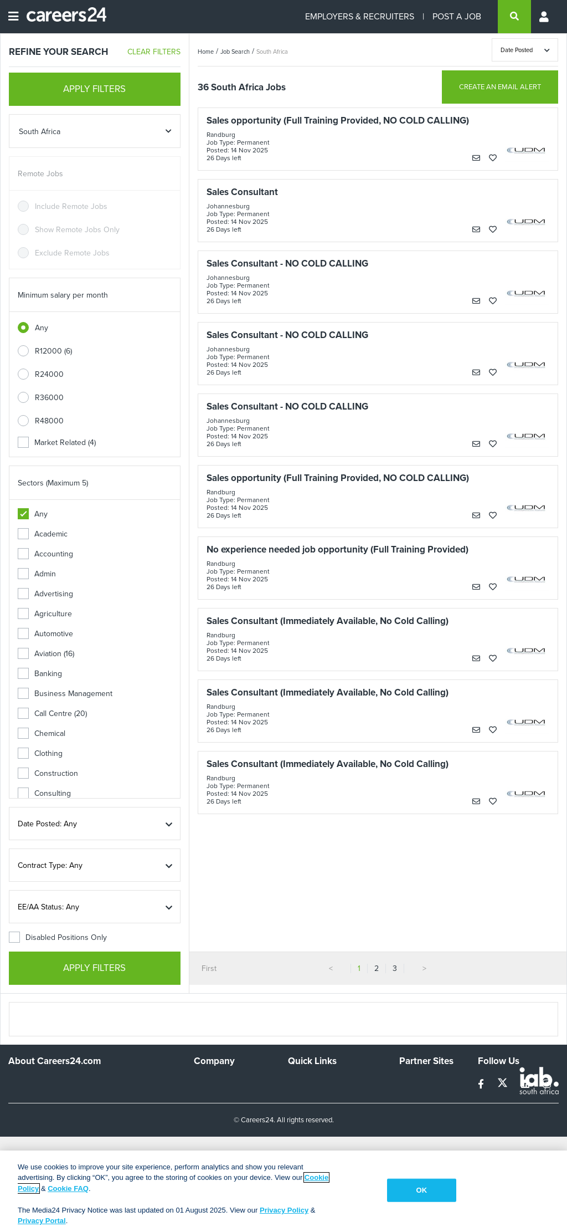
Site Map (302, 1097)
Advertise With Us (224, 1097)
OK (421, 1190)
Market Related (57, 442)
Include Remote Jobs (71, 206)
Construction (48, 773)
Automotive (45, 634)
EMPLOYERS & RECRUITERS (359, 16)
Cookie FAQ (68, 1188)
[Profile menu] (545, 16)
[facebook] (482, 1084)
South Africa (272, 51)
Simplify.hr (416, 1082)
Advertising (45, 594)
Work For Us (215, 1082)
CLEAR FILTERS (154, 52)
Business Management (65, 693)
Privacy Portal (42, 1220)
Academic (43, 534)
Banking (40, 673)
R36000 (49, 397)
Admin (37, 574)
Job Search (235, 51)
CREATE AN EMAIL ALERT (500, 86)
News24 (413, 1097)
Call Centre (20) (52, 713)
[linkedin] (526, 1084)
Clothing (40, 753)
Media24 (414, 1127)
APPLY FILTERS (94, 89)
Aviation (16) (46, 654)
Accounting (45, 554)
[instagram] (547, 1084)
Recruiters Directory (322, 1082)
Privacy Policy (284, 1210)
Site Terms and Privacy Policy (326, 1117)
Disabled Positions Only (58, 937)
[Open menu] (13, 16)
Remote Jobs (40, 174)
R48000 (49, 421)
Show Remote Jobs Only (77, 230)
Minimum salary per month (63, 295)
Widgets (302, 1137)
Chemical (41, 733)
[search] (514, 16)
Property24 (418, 1112)
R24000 (49, 374)
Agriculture (45, 614)
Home (206, 51)
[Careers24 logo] (62, 16)
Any (41, 328)
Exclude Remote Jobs (72, 253)
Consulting (44, 793)
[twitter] (503, 1084)
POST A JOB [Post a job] (456, 16)
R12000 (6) (53, 351)
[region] (283, 1191)
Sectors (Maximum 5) (53, 483)
